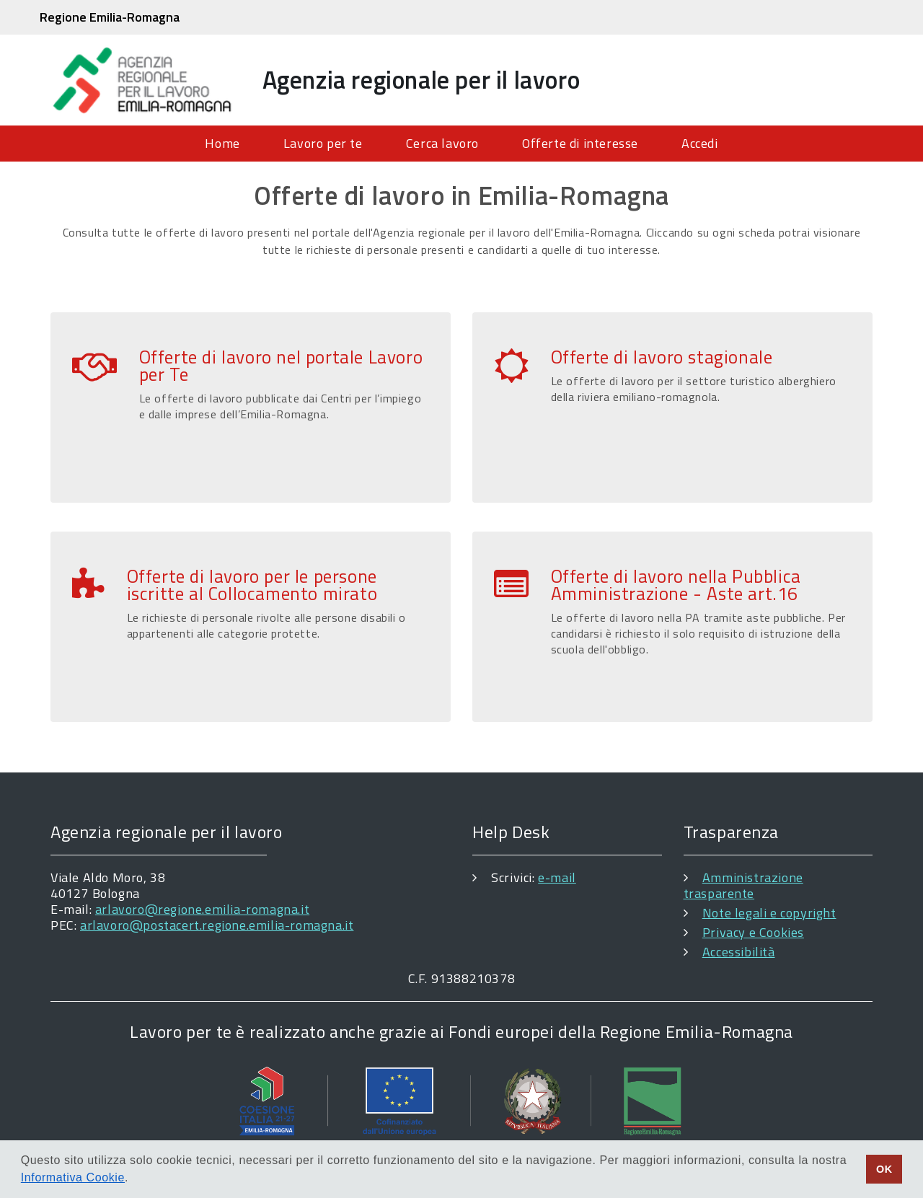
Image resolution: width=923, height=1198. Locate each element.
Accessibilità (738, 951)
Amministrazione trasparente (743, 885)
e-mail (557, 877)
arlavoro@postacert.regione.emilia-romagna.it (216, 925)
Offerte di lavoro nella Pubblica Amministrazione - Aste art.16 (676, 585)
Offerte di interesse (580, 143)
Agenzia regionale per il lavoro (421, 79)
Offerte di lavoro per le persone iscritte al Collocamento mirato (252, 585)
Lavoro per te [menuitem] (323, 143)
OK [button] (884, 1169)
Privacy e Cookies (753, 932)
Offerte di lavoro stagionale (662, 357)
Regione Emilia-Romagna (110, 17)
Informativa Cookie (73, 1177)
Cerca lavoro (442, 143)
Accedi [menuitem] (699, 143)
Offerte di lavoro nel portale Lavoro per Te (281, 365)
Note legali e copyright (769, 912)
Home (222, 143)
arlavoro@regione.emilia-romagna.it (202, 909)
